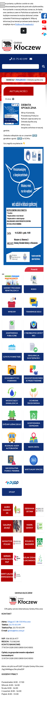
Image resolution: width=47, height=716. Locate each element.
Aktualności (21, 79)
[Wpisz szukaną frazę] (20, 66)
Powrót (34, 269)
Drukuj (9, 99)
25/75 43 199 (15, 624)
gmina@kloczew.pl (16, 630)
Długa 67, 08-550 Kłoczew (19, 621)
